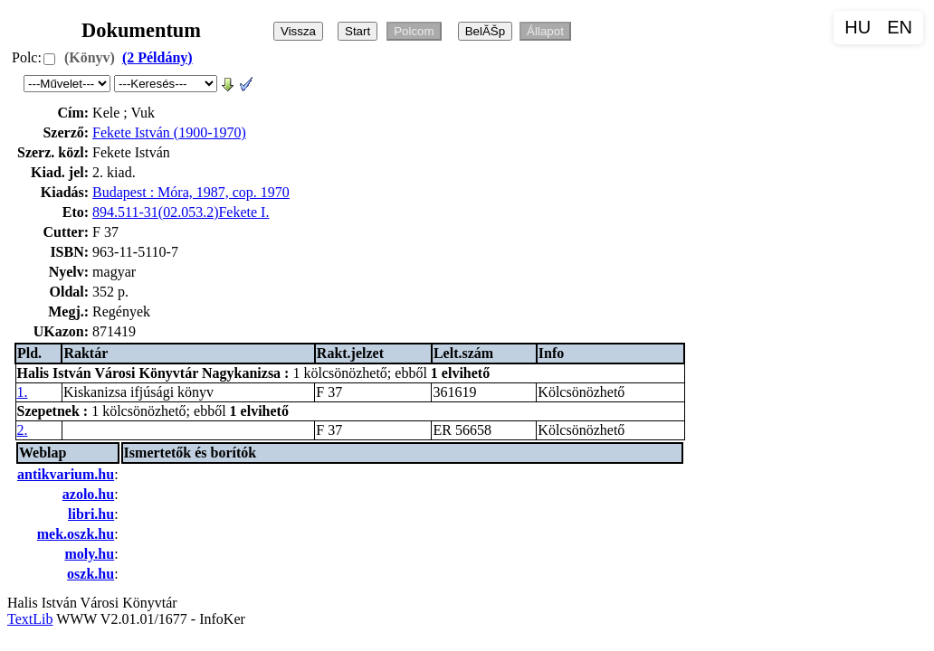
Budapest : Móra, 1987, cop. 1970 (191, 192)
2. (22, 430)
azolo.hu (88, 494)
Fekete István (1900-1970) (169, 132)
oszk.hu (90, 573)
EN (899, 27)
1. (22, 392)
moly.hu (89, 553)
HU (857, 27)
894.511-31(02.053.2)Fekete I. (180, 212)
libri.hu (91, 514)
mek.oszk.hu (75, 534)
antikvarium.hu (65, 474)
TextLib (29, 619)
